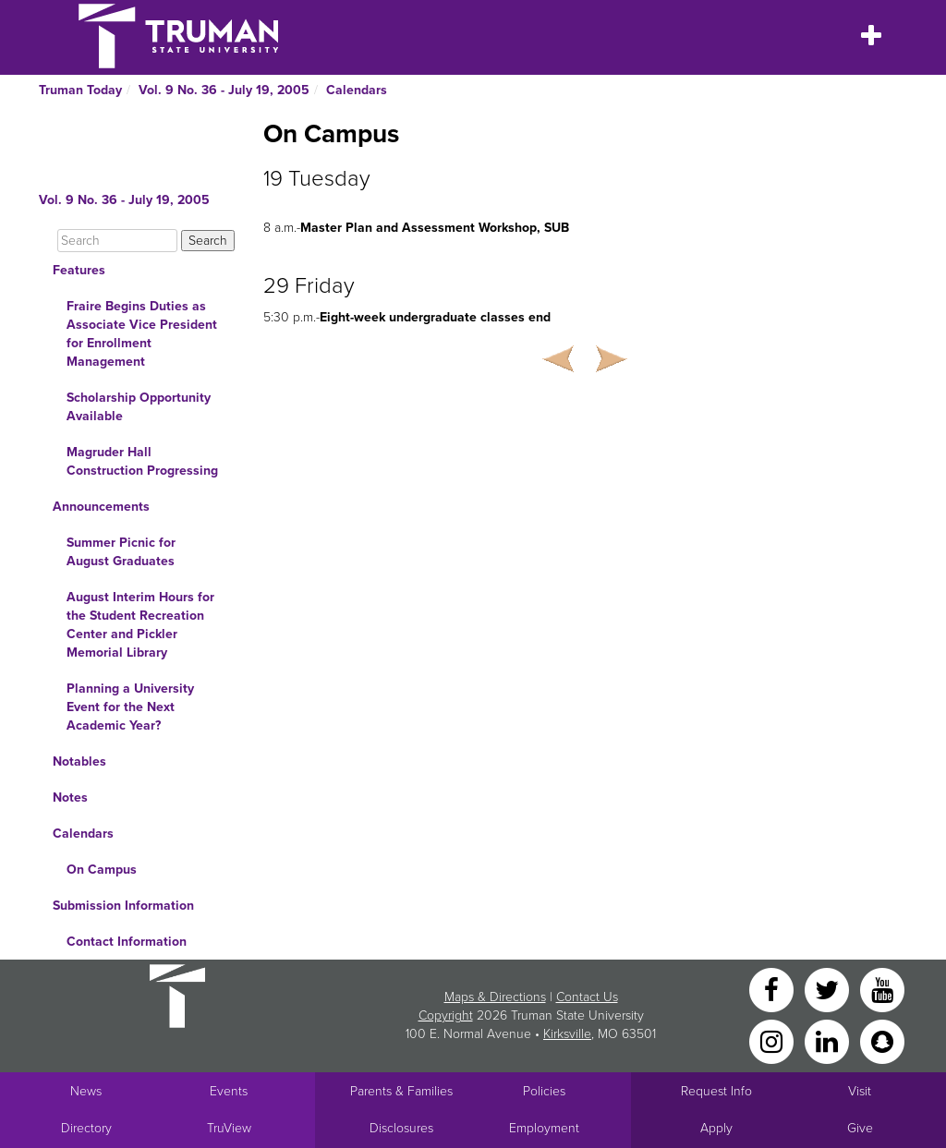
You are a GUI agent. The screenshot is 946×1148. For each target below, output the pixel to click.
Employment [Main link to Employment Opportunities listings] (544, 1128)
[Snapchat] (882, 1040)
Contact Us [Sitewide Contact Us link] (587, 997)
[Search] (117, 240)
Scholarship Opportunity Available (139, 407)
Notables (79, 761)
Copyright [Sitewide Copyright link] (445, 1015)
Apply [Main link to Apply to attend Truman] (716, 1128)
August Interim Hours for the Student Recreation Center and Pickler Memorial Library (140, 624)
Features (79, 270)
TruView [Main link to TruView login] (229, 1128)
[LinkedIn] (828, 1040)
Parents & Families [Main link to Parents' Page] (401, 1091)
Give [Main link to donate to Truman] (860, 1128)
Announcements (101, 506)
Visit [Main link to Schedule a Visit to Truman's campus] (859, 1091)
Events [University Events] (229, 1091)
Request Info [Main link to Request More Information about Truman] (716, 1091)
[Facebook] (773, 989)
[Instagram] (773, 1040)
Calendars (356, 90)
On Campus (102, 869)
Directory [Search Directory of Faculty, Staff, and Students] (86, 1128)
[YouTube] (882, 989)
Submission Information (123, 905)
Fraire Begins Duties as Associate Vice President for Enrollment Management (142, 333)
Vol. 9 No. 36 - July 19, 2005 (224, 90)
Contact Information (127, 941)
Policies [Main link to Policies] (544, 1091)
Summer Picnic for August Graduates (121, 552)
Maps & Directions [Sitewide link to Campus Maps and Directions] (495, 997)
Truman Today (80, 90)
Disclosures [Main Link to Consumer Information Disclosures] (401, 1128)
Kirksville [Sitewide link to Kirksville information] (567, 1034)
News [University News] (86, 1091)
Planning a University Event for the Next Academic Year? (130, 707)
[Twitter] (828, 989)
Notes (70, 797)
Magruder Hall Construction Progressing (142, 461)
